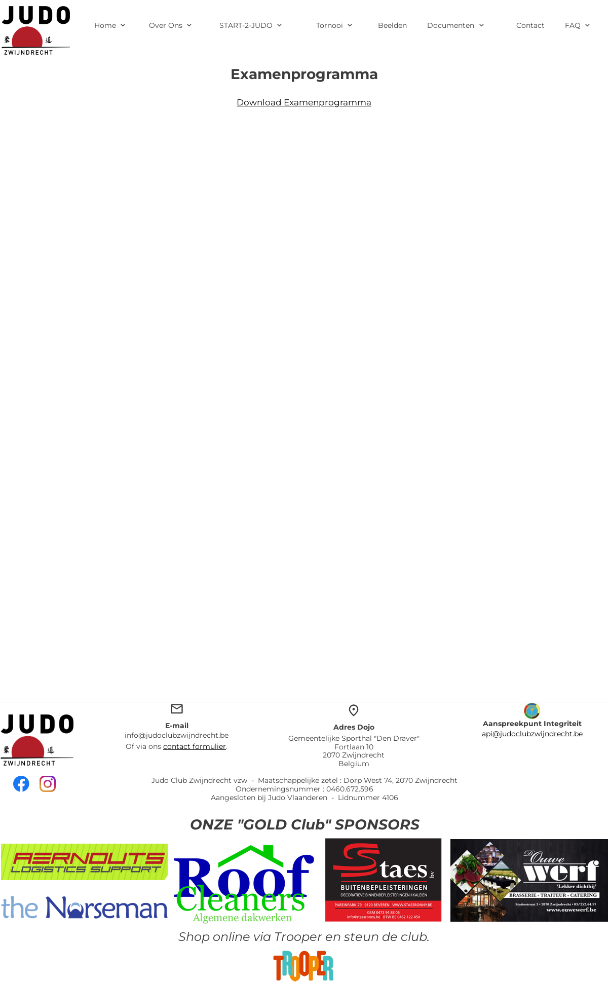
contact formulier (194, 746)
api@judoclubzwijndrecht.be (532, 733)
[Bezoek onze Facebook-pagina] (21, 784)
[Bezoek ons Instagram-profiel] (48, 784)
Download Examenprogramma (304, 102)
